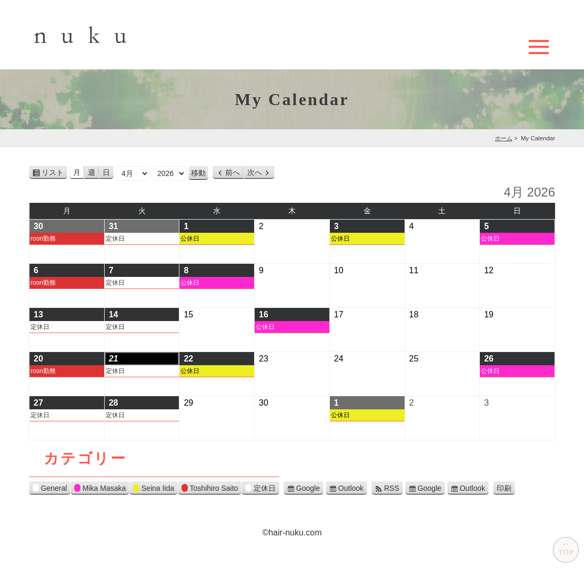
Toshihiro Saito (210, 489)
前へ (232, 172)
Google (308, 488)
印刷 (506, 488)
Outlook (351, 488)
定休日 (115, 238)
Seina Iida (153, 489)
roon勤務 (43, 238)
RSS (391, 488)
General (50, 489)
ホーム (503, 138)
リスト (54, 173)
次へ (254, 172)
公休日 (189, 238)
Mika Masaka (100, 489)
